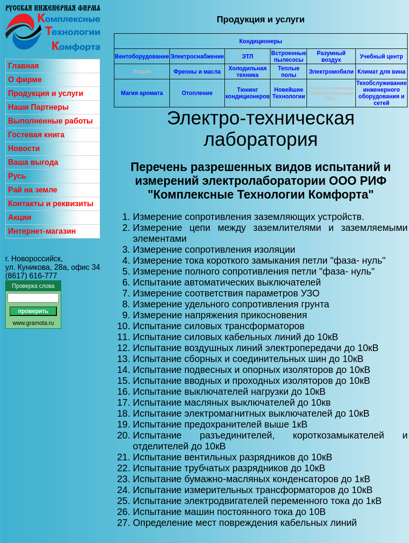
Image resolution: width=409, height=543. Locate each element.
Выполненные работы (50, 121)
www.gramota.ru (33, 323)
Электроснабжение (197, 56)
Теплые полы (288, 71)
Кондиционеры (260, 41)
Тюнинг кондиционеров (247, 93)
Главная (23, 66)
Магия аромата (142, 93)
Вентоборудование (142, 56)
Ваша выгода (33, 162)
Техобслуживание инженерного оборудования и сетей (381, 93)
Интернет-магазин (42, 231)
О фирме (25, 80)
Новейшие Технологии (288, 93)
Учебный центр (381, 56)
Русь (17, 176)
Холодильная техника (248, 71)
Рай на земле (32, 190)
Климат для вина (381, 71)
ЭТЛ (247, 56)
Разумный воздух (331, 56)
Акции (19, 217)
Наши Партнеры (38, 107)
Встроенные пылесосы (288, 56)
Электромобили (331, 71)
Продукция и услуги (46, 93)
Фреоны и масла (197, 71)
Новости (24, 148)
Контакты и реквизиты (50, 204)
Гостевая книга (36, 135)
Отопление (197, 93)
